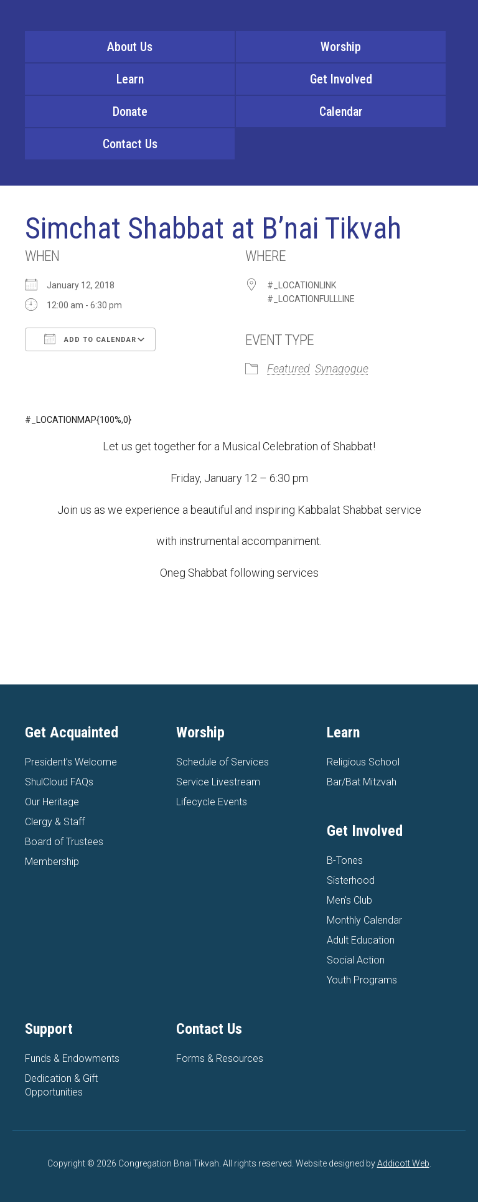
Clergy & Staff (55, 822)
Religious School (363, 762)
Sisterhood (351, 880)
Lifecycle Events (211, 802)
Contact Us (130, 143)
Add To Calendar (90, 338)
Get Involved (341, 79)
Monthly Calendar (364, 920)
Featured (288, 368)
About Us (129, 46)
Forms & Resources (219, 1058)
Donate (130, 111)
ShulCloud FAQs (59, 782)
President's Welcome (71, 762)
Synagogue (341, 368)
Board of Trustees (64, 842)
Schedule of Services (222, 762)
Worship (341, 46)
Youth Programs (362, 980)
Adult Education (361, 940)
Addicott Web (403, 1163)
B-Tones (345, 860)
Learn (130, 79)
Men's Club (349, 900)
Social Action (356, 960)
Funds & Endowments (72, 1058)
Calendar (341, 111)
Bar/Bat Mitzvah (361, 782)
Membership (52, 862)
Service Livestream (218, 782)
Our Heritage (52, 802)
